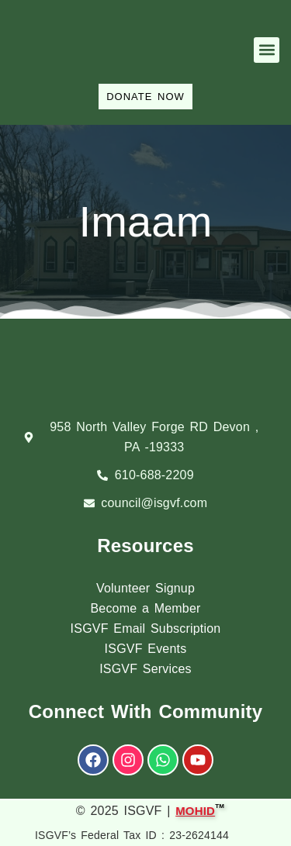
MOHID (195, 809)
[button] (266, 50)
